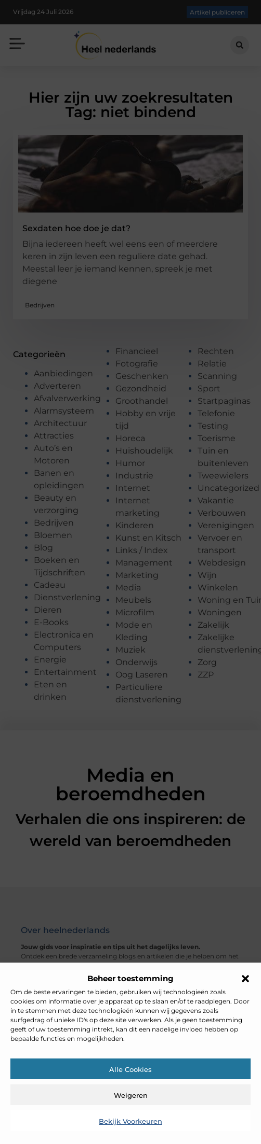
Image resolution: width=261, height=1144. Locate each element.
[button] (245, 978)
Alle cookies (130, 1069)
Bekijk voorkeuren (130, 1121)
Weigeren (131, 1095)
